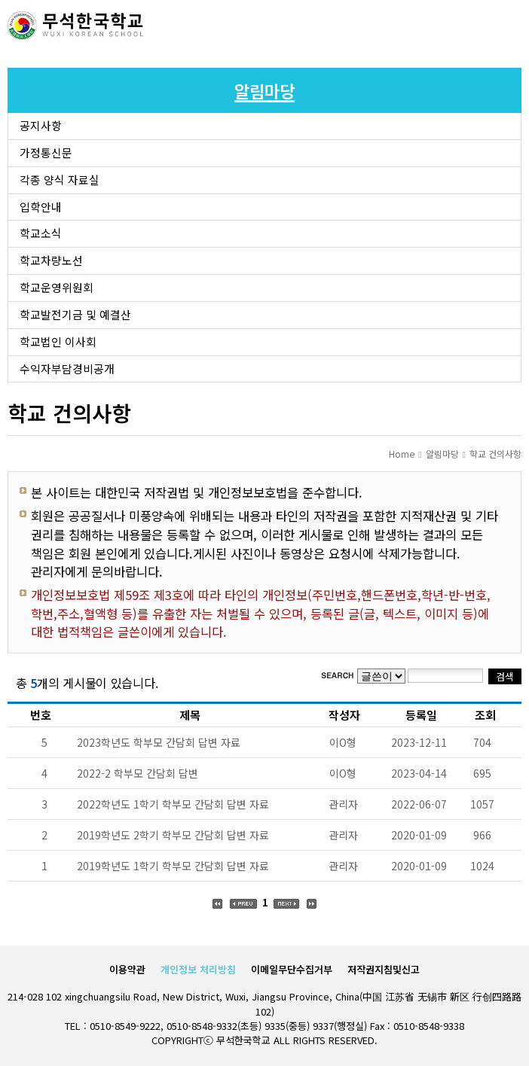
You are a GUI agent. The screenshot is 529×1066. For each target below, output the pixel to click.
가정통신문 (46, 152)
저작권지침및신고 (383, 969)
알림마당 (442, 453)
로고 (75, 26)
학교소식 (41, 233)
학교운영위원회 (56, 287)
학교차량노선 (51, 260)
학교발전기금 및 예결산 (75, 314)
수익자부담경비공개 (67, 368)
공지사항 (41, 125)
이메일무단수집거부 (291, 969)
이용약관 (127, 969)
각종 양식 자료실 (59, 179)
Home (401, 453)
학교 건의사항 (495, 453)
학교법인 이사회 (58, 341)
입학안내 (41, 207)
